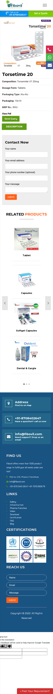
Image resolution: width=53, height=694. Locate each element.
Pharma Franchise (18, 508)
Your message (12, 184)
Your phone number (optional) (20, 172)
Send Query (11, 119)
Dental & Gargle (26, 368)
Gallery (13, 502)
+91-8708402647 (17, 15)
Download (14, 514)
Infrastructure (16, 505)
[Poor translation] (7, 646)
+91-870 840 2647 (18, 486)
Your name (10, 148)
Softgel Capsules (26, 330)
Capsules (26, 293)
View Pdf (6, 113)
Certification (15, 517)
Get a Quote (40, 13)
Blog (12, 524)
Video (12, 511)
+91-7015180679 (37, 486)
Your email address (14, 160)
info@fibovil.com (28, 434)
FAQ (12, 520)
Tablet (27, 255)
